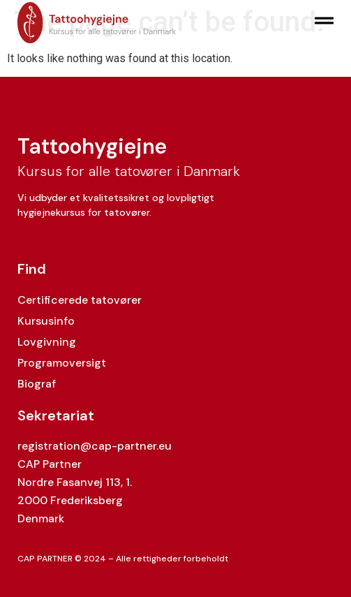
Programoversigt (61, 362)
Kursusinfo (46, 321)
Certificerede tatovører (79, 300)
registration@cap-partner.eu (94, 445)
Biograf (36, 383)
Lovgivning (46, 341)
